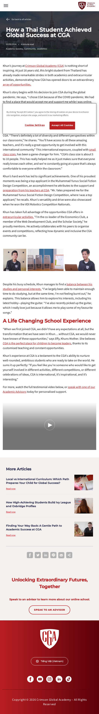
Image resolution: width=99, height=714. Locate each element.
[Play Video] (49, 425)
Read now (11, 488)
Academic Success (15, 48)
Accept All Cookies (62, 125)
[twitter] (38, 555)
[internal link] (44, 66)
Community (30, 48)
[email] (61, 555)
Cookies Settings (35, 125)
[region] (49, 118)
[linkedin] (45, 555)
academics (42, 48)
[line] (53, 555)
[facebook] (30, 555)
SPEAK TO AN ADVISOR (49, 609)
